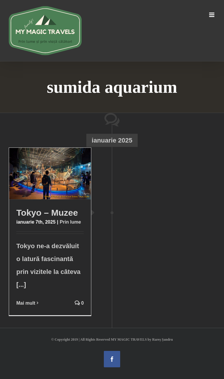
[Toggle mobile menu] (212, 15)
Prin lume (70, 221)
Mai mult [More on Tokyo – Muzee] (25, 303)
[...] (21, 284)
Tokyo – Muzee (47, 212)
